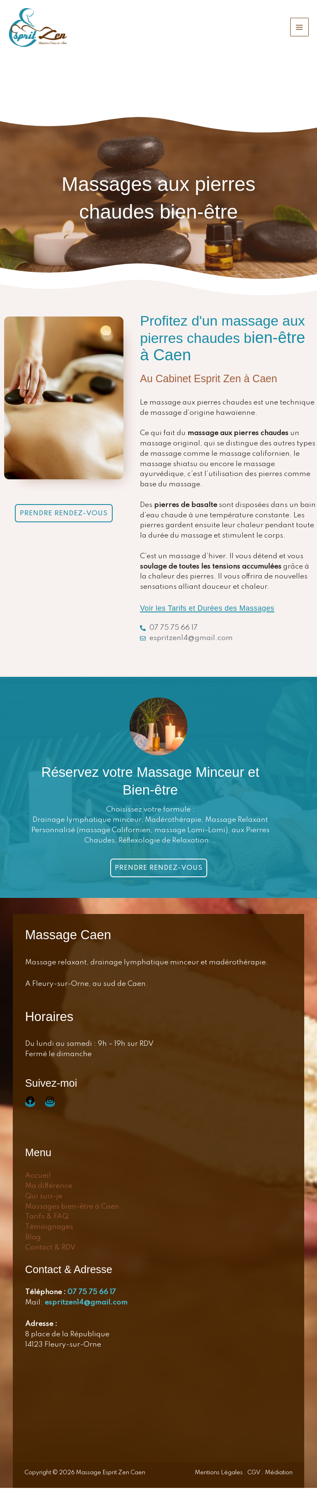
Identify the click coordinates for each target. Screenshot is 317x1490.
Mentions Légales (219, 1475)
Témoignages (49, 1229)
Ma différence (48, 1188)
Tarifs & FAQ (47, 1219)
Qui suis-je (43, 1198)
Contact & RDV (50, 1249)
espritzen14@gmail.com (86, 1304)
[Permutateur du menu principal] (299, 28)
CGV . (255, 1475)
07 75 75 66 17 (91, 1294)
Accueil (38, 1177)
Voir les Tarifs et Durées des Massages (215, 609)
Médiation (278, 1475)
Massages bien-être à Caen (72, 1208)
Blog (33, 1239)
